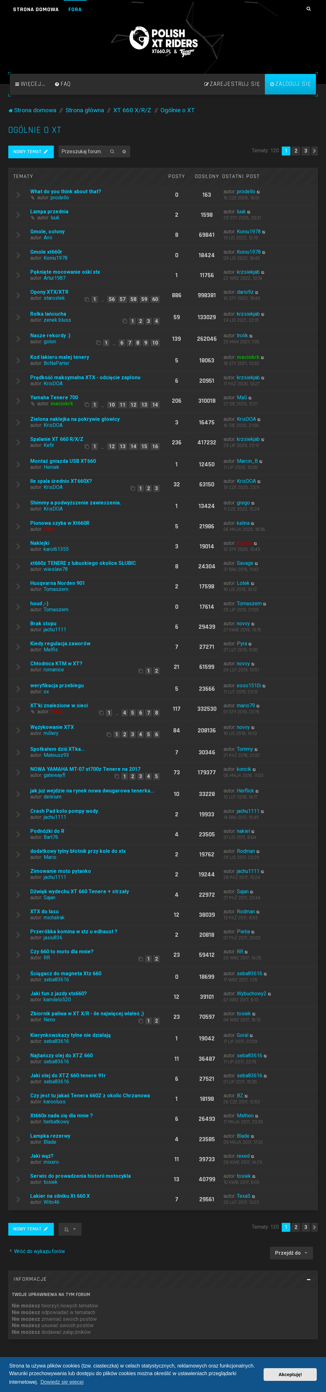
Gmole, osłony (47, 232)
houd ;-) (39, 603)
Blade (50, 1142)
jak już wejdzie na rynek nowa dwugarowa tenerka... (92, 791)
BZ (240, 1096)
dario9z (245, 292)
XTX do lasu (44, 912)
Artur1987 (55, 278)
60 (155, 299)
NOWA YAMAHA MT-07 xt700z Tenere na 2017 (85, 769)
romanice (54, 670)
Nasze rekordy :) (50, 336)
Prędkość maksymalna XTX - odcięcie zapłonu (85, 377)
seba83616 (56, 980)
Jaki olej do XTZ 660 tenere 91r (68, 1076)
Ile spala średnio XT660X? (61, 481)
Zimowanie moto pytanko (60, 871)
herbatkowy (56, 1122)
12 (133, 405)
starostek (54, 298)
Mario (50, 857)
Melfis (51, 650)
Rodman (246, 851)
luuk (55, 218)
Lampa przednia (49, 212)
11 (122, 405)
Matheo (245, 1116)
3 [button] (305, 151)
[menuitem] (62, 84)
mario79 (246, 706)
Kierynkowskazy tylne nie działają (70, 1035)
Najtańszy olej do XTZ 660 (61, 1056)
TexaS (244, 1196)
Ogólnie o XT (34, 130)
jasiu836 (53, 938)
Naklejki (39, 543)
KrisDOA (53, 384)
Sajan (49, 898)
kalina (243, 523)
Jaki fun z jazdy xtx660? (58, 994)
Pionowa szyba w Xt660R (59, 523)
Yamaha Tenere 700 (54, 397)
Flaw (49, 529)
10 (155, 343)
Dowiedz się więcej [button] (61, 1382)
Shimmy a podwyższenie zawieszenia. (75, 503)
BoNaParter (56, 363)
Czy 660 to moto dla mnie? (62, 952)
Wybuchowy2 (251, 994)
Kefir (49, 445)
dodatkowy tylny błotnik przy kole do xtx (78, 851)
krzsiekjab (248, 272)
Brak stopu (43, 624)
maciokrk (248, 357)
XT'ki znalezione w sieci (59, 706)
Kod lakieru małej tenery (59, 357)
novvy (243, 624)
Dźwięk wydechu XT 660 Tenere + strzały (79, 891)
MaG (242, 397)
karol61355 (56, 549)
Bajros (244, 543)
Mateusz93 (56, 755)
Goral (242, 1035)
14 (155, 405)
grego (243, 503)
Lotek (243, 583)
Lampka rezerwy (50, 1136)
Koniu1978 (249, 232)
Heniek (51, 467)
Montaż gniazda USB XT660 (63, 461)
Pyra (242, 644)
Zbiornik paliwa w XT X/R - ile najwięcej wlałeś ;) (87, 1014)
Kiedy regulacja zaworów (60, 644)
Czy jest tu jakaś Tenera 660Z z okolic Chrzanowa (90, 1096)
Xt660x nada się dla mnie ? (61, 1116)
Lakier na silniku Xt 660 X (60, 1196)
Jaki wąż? (41, 1156)
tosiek (244, 1014)
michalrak (54, 918)
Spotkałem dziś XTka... (57, 749)
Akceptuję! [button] (290, 1374)
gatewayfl (54, 775)
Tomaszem (56, 589)
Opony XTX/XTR (49, 292)
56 (112, 299)
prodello (60, 198)
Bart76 (51, 837)
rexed (243, 1156)
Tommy (245, 749)
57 (122, 299)
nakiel (243, 831)
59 (144, 299)
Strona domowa (36, 9)
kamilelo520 (57, 1000)
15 (144, 446)
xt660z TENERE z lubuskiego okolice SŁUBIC (83, 563)
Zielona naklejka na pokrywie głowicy (75, 419)
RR (47, 958)
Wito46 (52, 1202)
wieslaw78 (56, 569)
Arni (48, 238)
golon (50, 342)
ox (46, 692)
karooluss (55, 1102)
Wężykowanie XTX (52, 727)
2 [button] (295, 151)
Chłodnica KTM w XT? (56, 664)
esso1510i (249, 685)
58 (133, 299)
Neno (49, 1020)
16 (155, 446)
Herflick (245, 791)
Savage (245, 563)
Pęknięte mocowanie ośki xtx (65, 272)
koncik (244, 769)
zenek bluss (57, 320)
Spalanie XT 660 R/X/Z (56, 439)
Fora (75, 9)
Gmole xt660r (46, 252)
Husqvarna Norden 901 (57, 583)
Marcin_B (247, 461)
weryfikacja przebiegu (57, 685)
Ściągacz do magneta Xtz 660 (65, 973)
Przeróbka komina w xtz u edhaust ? (73, 932)
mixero (51, 1162)
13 (144, 405)
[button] (314, 151)
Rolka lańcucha (48, 314)
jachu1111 (55, 630)
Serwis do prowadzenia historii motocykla (80, 1176)
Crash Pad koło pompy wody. (64, 811)
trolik (242, 336)
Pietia (243, 932)
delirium (52, 797)
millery (51, 733)
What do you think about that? (65, 192)
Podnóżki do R (47, 831)
